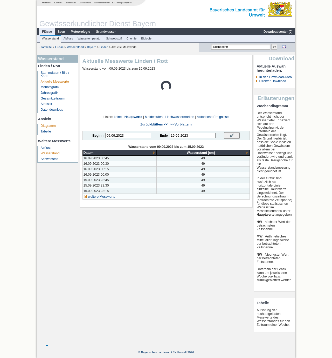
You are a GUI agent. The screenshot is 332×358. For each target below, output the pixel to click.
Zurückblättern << (154, 124)
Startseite (46, 2)
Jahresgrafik (50, 93)
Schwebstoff (114, 38)
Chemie (132, 38)
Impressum (70, 2)
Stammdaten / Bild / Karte (55, 74)
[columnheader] (119, 152)
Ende (164, 135)
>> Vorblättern (181, 124)
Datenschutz (85, 2)
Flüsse (47, 32)
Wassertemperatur (89, 38)
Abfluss (68, 38)
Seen (61, 32)
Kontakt (58, 2)
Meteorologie (80, 32)
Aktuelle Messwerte (55, 81)
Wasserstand (50, 38)
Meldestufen (154, 117)
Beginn (97, 135)
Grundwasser (106, 32)
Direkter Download (272, 81)
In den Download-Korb (275, 77)
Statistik (46, 104)
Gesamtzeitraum (53, 98)
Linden (104, 47)
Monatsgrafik (50, 87)
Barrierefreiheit (102, 2)
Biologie (146, 38)
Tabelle (46, 131)
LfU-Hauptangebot (122, 2)
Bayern (91, 47)
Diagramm (48, 126)
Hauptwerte (133, 117)
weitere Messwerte (101, 196)
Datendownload (52, 109)
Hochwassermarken (179, 117)
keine (118, 117)
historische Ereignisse (213, 117)
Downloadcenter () (278, 32)
